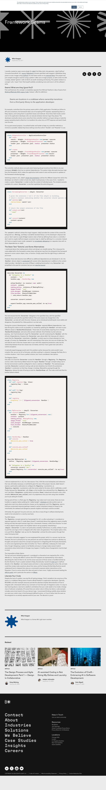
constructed (26, 265)
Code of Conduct (34, 787)
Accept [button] (74, 7)
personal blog (50, 75)
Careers (14, 765)
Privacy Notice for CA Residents (60, 744)
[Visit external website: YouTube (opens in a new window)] (17, 783)
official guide (9, 587)
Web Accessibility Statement (49, 787)
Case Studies (20, 755)
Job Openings (56, 740)
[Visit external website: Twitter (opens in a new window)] (12, 783)
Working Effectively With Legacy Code (17, 92)
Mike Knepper (16, 58)
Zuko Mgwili (79, 696)
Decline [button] (80, 7)
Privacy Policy (63, 787)
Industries (18, 739)
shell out (54, 576)
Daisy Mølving (14, 696)
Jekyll (34, 71)
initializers (43, 516)
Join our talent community (59, 731)
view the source (40, 270)
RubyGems (29, 73)
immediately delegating (41, 245)
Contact (14, 729)
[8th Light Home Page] (8, 716)
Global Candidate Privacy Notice (61, 742)
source (24, 73)
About (11, 734)
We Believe (18, 750)
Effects (35, 587)
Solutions (17, 744)
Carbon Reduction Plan (75, 787)
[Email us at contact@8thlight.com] (21, 783)
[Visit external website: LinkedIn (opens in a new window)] (7, 783)
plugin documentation (32, 180)
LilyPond (25, 75)
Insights (15, 760)
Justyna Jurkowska (48, 693)
